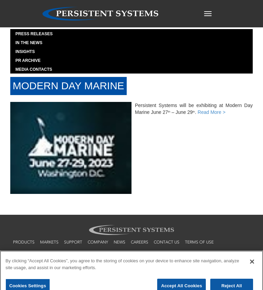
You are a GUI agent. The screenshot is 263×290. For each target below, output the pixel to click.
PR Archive (28, 60)
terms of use (199, 242)
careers (139, 242)
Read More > (211, 112)
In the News (28, 42)
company (98, 242)
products (24, 242)
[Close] (252, 264)
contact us (166, 242)
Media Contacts (33, 69)
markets (49, 242)
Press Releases (34, 33)
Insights (25, 51)
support (73, 242)
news (119, 242)
